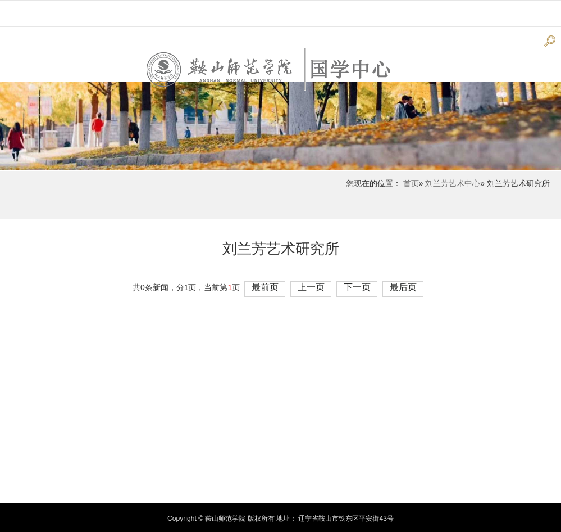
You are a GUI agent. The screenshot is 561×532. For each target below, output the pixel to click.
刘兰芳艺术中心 (452, 183)
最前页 (265, 287)
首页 (411, 183)
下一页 (357, 287)
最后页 (403, 287)
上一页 (311, 287)
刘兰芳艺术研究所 (280, 248)
